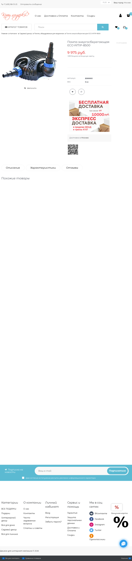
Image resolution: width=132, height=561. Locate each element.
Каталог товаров (17, 27)
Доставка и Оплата (56, 16)
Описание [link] (13, 167)
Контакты (77, 16)
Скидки (91, 16)
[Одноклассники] (91, 536)
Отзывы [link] (72, 167)
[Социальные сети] (123, 543)
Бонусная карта (119, 513)
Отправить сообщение (31, 4)
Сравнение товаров (33, 558)
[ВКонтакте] (91, 513)
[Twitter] (91, 530)
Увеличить (31, 88)
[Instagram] (91, 525)
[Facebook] (91, 519)
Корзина (124, 558)
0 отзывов (121, 43)
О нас (38, 16)
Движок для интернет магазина (16, 551)
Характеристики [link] (43, 167)
